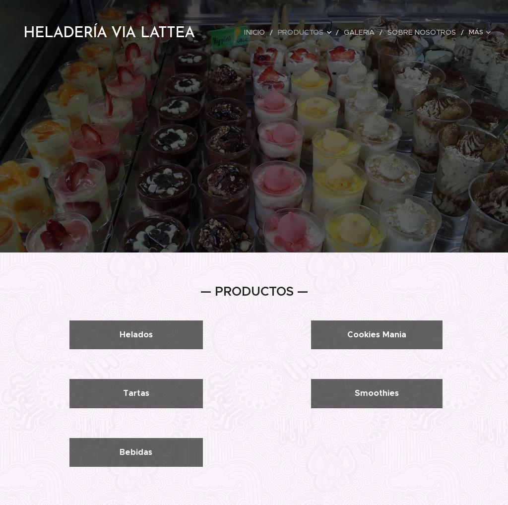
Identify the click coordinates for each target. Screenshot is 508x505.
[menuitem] (270, 32)
